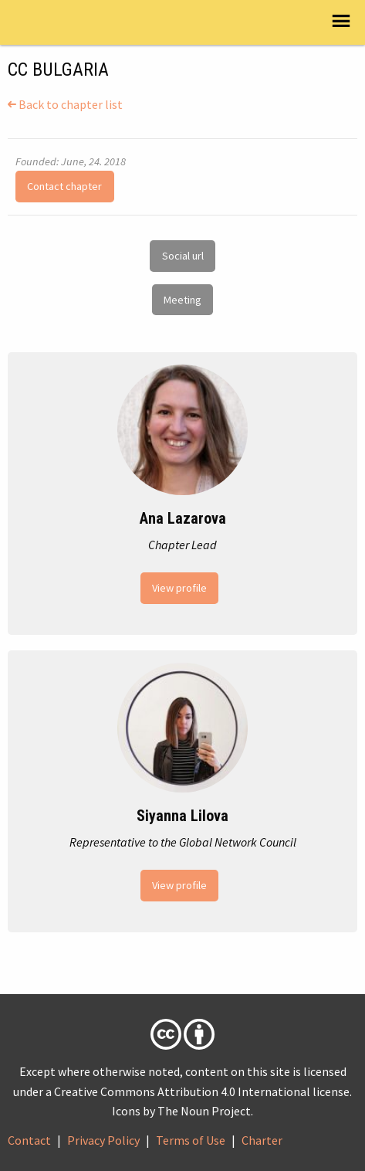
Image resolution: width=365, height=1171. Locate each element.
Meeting (182, 300)
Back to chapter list (65, 104)
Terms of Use (190, 1140)
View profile (179, 588)
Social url (183, 256)
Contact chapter (64, 186)
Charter (262, 1140)
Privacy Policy (103, 1140)
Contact (29, 1140)
